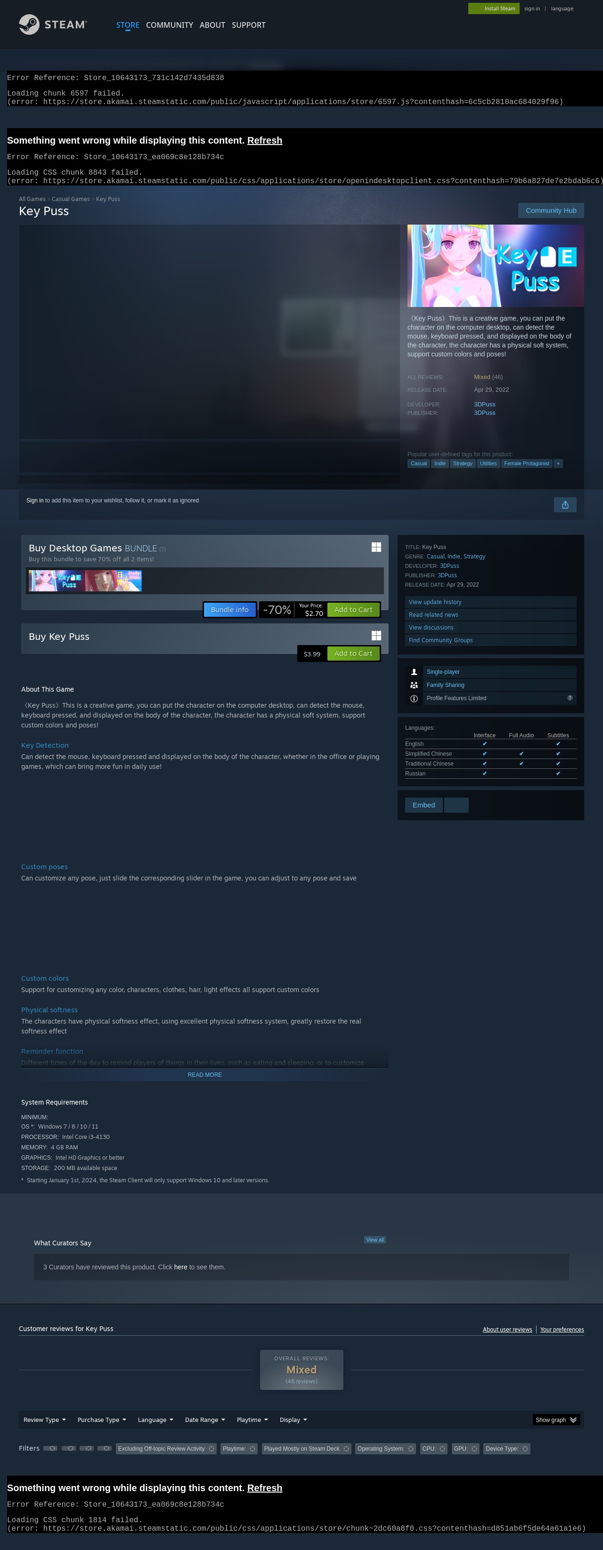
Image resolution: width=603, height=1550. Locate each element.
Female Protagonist (527, 474)
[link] (293, 621)
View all (375, 1251)
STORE (127, 25)
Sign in (35, 512)
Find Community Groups (441, 783)
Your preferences (562, 1340)
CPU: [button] (429, 1460)
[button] (353, 621)
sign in (532, 8)
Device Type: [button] (502, 1460)
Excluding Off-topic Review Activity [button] (161, 1460)
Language (152, 1431)
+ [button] (558, 474)
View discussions (431, 770)
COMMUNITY (169, 25)
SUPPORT (249, 25)
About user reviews (507, 1340)
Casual (419, 474)
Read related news (433, 757)
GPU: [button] (461, 1460)
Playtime (249, 1431)
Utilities (488, 474)
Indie (440, 474)
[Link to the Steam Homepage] (60, 32)
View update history (435, 745)
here (180, 1278)
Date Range (201, 1431)
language (562, 8)
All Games (32, 210)
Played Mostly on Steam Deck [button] (302, 1460)
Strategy (463, 474)
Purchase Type (98, 1431)
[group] (301, 1460)
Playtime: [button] (234, 1460)
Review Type (41, 1431)
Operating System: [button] (381, 1460)
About (212, 25)
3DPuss (485, 415)
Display (290, 1431)
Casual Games (71, 210)
